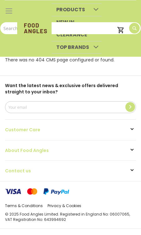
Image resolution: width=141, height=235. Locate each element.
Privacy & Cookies (64, 205)
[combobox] (70, 28)
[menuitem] (77, 10)
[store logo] (34, 28)
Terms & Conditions (24, 205)
